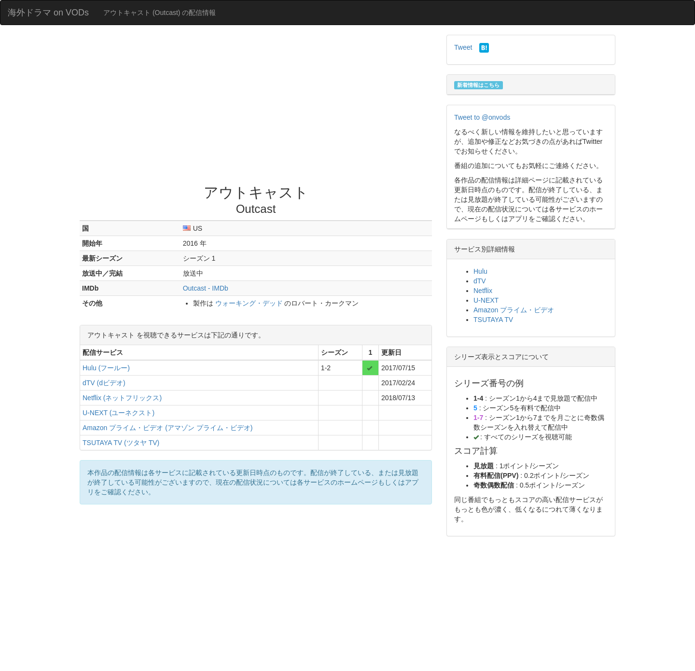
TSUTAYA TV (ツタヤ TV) (121, 443)
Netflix (482, 290)
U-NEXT (486, 300)
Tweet (463, 47)
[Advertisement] (256, 107)
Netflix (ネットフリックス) (122, 398)
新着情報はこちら (478, 85)
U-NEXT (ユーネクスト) (118, 413)
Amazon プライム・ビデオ (513, 310)
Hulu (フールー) (106, 368)
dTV (479, 281)
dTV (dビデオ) (104, 383)
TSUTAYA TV (493, 319)
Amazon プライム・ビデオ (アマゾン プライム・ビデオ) (167, 428)
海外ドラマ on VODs (48, 12)
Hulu (480, 271)
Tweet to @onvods (482, 117)
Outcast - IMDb (205, 288)
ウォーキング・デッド (249, 303)
